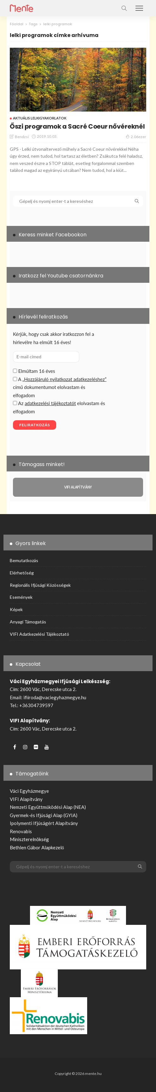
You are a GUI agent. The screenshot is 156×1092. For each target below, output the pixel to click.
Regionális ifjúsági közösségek (40, 585)
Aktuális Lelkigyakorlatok (39, 118)
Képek (16, 609)
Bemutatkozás (24, 560)
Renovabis (21, 831)
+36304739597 (36, 705)
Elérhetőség (22, 572)
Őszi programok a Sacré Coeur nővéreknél (77, 126)
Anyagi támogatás (28, 621)
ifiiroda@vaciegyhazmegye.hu (54, 697)
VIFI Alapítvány (26, 799)
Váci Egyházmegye (29, 791)
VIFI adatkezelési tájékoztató (39, 634)
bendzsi (22, 136)
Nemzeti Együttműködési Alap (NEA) (48, 807)
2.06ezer (136, 136)
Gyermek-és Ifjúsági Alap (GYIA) (43, 815)
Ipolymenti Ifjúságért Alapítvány (44, 823)
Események (21, 597)
